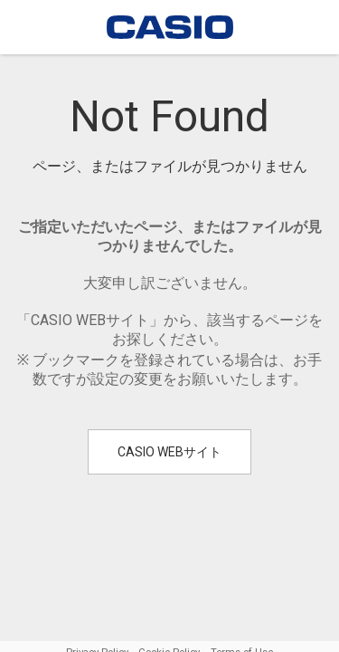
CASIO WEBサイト (169, 452)
